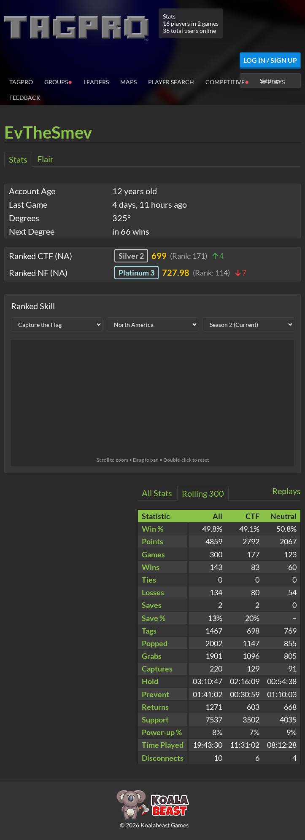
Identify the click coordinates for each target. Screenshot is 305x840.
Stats (18, 159)
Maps (128, 82)
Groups (58, 81)
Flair (45, 159)
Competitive (227, 81)
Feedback (24, 97)
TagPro (21, 82)
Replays (272, 82)
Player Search (171, 82)
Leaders (96, 82)
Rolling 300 (203, 493)
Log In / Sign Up (270, 60)
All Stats (157, 493)
